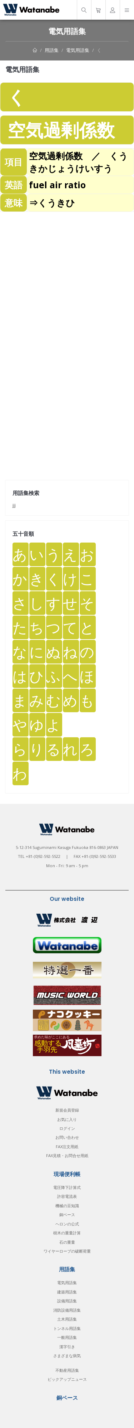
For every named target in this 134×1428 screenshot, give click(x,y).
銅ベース (67, 1214)
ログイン (67, 1128)
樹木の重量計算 (67, 1232)
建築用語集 (67, 1292)
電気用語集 (77, 50)
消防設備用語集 (67, 1310)
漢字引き (67, 1346)
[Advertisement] (67, 279)
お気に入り (67, 1119)
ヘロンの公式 (67, 1224)
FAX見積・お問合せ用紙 (67, 1155)
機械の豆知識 (67, 1205)
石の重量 (67, 1242)
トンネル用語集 (67, 1328)
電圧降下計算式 (67, 1187)
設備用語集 (67, 1300)
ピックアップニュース (67, 1379)
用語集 (52, 50)
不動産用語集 (67, 1370)
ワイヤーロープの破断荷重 (67, 1251)
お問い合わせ (67, 1137)
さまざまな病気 (67, 1355)
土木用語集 (67, 1319)
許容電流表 (67, 1196)
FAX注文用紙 (67, 1146)
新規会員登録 (67, 1110)
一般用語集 (67, 1337)
